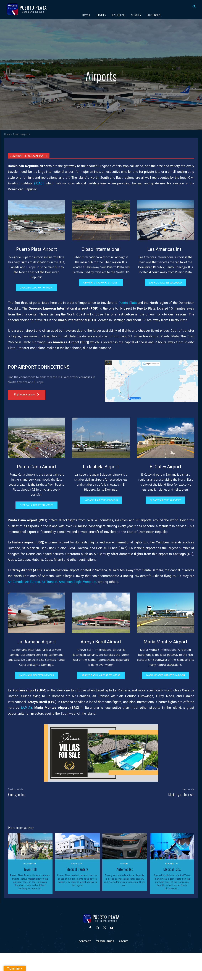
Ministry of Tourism (181, 794)
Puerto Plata (127, 303)
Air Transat (49, 582)
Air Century (102, 554)
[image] (36, 220)
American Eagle (70, 582)
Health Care (171, 864)
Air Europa (32, 582)
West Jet (89, 582)
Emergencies (16, 794)
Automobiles (124, 869)
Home (7, 134)
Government (29, 864)
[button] (194, 6)
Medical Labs (172, 869)
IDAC (39, 183)
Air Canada (15, 582)
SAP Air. (27, 708)
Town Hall (30, 869)
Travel (16, 134)
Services (124, 864)
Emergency (76, 864)
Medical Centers (77, 869)
